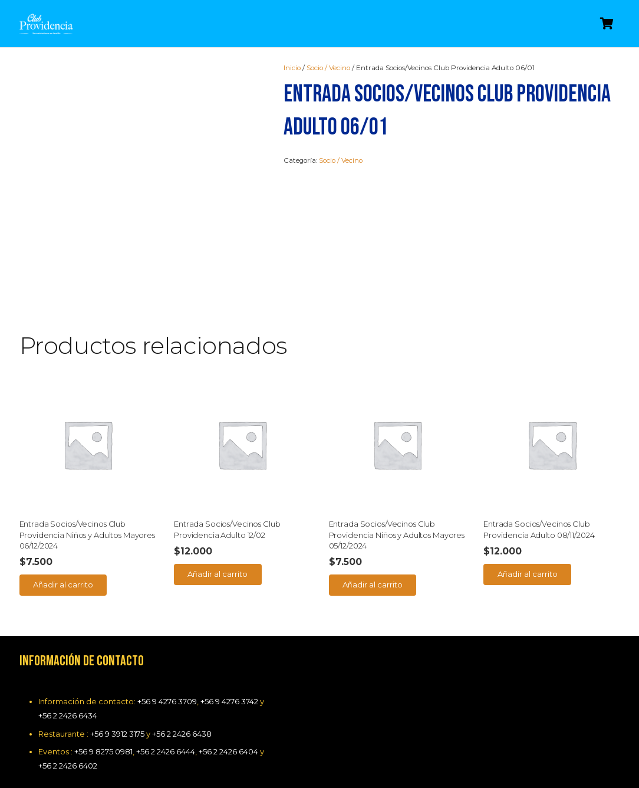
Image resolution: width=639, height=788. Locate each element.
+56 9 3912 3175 (117, 733)
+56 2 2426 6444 (165, 751)
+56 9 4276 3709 (167, 701)
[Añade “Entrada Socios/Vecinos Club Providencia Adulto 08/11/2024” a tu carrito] (527, 574)
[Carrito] (607, 23)
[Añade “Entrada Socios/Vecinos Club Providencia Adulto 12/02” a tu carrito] (218, 574)
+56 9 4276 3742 (229, 701)
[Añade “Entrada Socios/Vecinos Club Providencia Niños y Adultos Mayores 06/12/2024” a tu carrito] (63, 585)
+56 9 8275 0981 (103, 751)
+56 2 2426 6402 (67, 765)
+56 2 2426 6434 (67, 715)
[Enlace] (46, 24)
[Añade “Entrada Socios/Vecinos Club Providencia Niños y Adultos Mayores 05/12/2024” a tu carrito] (373, 585)
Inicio (292, 68)
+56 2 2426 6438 (182, 733)
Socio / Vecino (328, 68)
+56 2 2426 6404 (228, 751)
